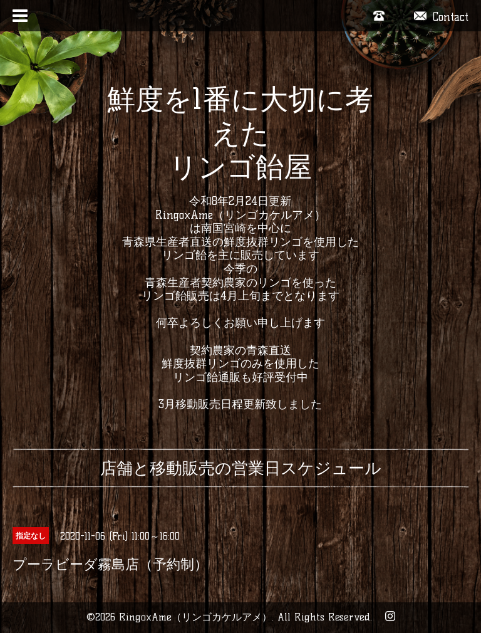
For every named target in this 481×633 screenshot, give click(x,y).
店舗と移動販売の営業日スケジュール (240, 468)
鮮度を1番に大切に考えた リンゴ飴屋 (240, 133)
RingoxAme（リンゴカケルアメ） (195, 617)
